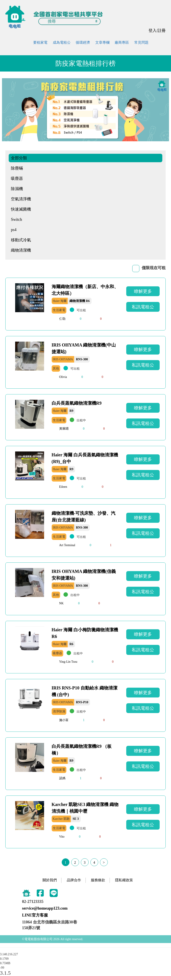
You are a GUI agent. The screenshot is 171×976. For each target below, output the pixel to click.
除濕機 (17, 189)
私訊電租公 (143, 306)
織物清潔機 (21, 250)
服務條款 (98, 880)
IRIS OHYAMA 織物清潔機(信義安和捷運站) (84, 574)
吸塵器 (17, 178)
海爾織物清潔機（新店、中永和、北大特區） (85, 290)
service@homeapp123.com (44, 908)
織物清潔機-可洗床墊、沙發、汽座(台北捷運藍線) (84, 516)
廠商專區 (122, 42)
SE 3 (76, 818)
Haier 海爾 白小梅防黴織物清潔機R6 (85, 633)
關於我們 (50, 880)
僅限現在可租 (154, 268)
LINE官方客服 (35, 915)
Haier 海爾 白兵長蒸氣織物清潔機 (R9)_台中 (85, 458)
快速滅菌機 (21, 209)
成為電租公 (62, 42)
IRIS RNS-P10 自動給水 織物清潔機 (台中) (84, 691)
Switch (16, 219)
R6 (71, 644)
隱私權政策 (124, 880)
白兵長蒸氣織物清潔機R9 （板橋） (82, 749)
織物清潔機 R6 (79, 301)
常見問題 (141, 42)
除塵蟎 (17, 168)
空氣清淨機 (21, 199)
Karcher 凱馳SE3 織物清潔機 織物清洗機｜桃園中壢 (85, 808)
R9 (71, 410)
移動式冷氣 (21, 240)
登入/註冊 (157, 30)
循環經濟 (83, 42)
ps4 (13, 230)
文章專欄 (102, 42)
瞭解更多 (143, 291)
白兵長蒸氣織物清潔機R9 (77, 403)
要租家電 (40, 42)
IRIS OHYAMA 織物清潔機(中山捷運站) (84, 348)
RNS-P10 (82, 702)
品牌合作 (74, 880)
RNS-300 (82, 359)
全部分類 (19, 158)
